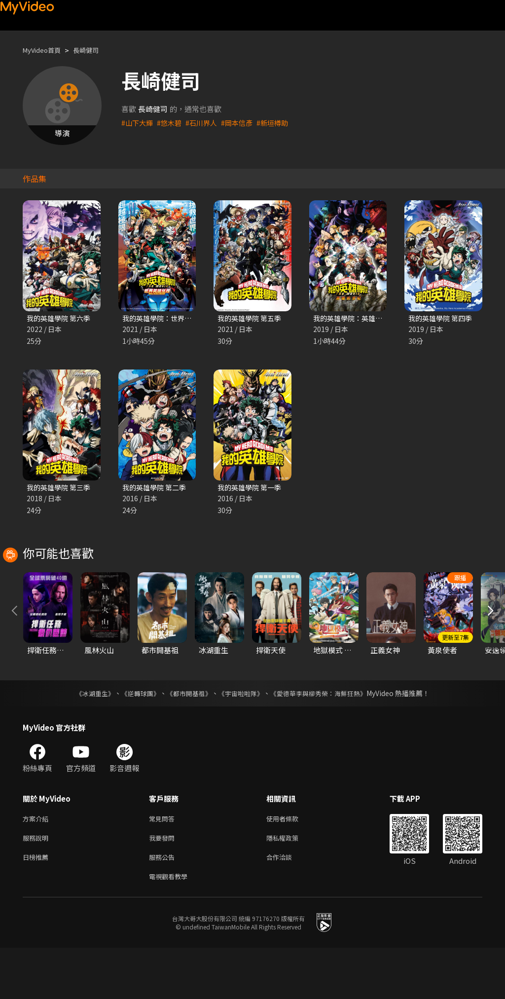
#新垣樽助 (280, 122)
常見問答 (164, 864)
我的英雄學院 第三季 (61, 488)
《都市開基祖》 (186, 738)
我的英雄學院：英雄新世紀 (357, 318)
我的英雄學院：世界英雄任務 (170, 318)
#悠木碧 (172, 122)
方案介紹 (37, 864)
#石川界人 (205, 122)
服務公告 (164, 906)
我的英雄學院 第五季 (251, 318)
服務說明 (37, 885)
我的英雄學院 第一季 (251, 488)
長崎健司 (94, 50)
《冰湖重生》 (86, 738)
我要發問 (164, 885)
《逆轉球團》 (134, 738)
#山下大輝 (138, 122)
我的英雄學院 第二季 (156, 488)
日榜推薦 (37, 906)
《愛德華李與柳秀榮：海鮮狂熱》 (324, 738)
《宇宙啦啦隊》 (241, 738)
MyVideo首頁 (45, 50)
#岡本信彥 (243, 122)
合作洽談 (287, 906)
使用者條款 (290, 864)
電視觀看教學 (171, 927)
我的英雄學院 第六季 (61, 318)
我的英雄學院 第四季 (442, 318)
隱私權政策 (290, 885)
